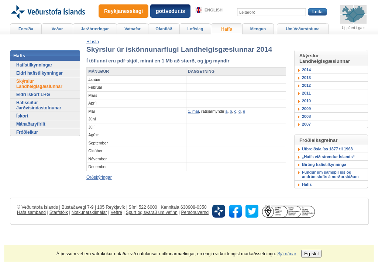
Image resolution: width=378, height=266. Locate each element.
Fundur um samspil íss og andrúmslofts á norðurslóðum (330, 174)
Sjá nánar (286, 253)
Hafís (307, 184)
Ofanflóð (163, 29)
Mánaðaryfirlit (30, 124)
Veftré (116, 212)
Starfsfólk (58, 212)
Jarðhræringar (95, 29)
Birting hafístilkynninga (324, 164)
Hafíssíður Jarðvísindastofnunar (38, 105)
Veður (57, 29)
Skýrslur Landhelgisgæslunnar (39, 84)
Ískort (22, 116)
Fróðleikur (27, 132)
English (214, 10)
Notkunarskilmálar (89, 212)
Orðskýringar (99, 177)
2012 (306, 85)
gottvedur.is (170, 11)
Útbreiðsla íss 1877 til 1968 (327, 149)
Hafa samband (31, 212)
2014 (306, 70)
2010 (306, 101)
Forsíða (25, 29)
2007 (306, 124)
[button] (92, 41)
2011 (306, 93)
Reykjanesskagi (123, 11)
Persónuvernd (195, 212)
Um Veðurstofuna (302, 29)
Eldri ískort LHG (33, 94)
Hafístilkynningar (34, 65)
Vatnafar (132, 29)
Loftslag (195, 29)
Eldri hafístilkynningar (39, 73)
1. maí (193, 111)
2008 (306, 116)
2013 (306, 77)
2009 (306, 108)
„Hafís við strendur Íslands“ (328, 156)
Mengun (258, 29)
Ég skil (311, 253)
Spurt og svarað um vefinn (152, 212)
